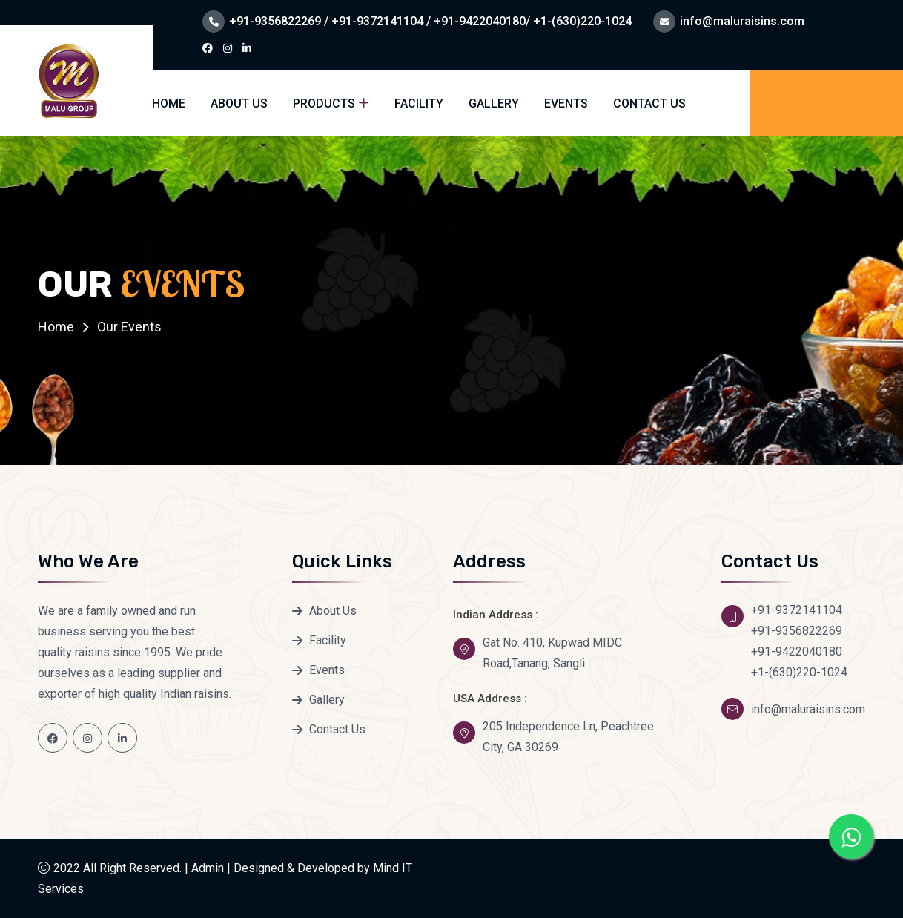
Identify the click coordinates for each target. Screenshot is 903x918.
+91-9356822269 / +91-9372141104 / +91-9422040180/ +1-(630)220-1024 (430, 21)
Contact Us (649, 103)
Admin (207, 868)
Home (168, 103)
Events (566, 103)
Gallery (494, 103)
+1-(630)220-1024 (799, 672)
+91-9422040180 (796, 651)
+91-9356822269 (796, 631)
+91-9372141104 (796, 610)
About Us (239, 103)
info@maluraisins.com (742, 21)
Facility (418, 103)
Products (324, 103)
